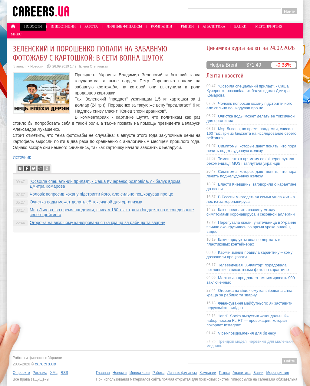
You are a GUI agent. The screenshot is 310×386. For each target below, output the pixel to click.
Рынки (187, 26)
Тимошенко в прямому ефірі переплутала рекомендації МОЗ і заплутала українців (250, 161)
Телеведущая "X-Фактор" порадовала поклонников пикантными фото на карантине (247, 267)
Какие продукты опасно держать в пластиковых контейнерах (243, 241)
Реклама (40, 373)
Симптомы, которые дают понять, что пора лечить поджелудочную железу (251, 148)
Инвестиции (63, 26)
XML (53, 373)
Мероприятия (268, 26)
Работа (91, 26)
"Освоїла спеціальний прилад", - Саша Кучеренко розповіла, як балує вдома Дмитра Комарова (248, 90)
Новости (33, 26)
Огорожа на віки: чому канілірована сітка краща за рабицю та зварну (97, 222)
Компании (161, 26)
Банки (240, 26)
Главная (19, 66)
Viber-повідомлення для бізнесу (247, 333)
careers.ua (45, 363)
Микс (16, 34)
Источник (22, 157)
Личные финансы (124, 26)
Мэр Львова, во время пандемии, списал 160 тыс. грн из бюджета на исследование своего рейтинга (251, 133)
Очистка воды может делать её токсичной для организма (86, 202)
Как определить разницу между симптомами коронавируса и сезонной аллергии (250, 211)
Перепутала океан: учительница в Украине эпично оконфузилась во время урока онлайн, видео (251, 227)
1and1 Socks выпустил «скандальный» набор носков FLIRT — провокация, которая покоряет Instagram (247, 320)
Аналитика (214, 26)
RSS (64, 373)
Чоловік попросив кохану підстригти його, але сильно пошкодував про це (101, 194)
